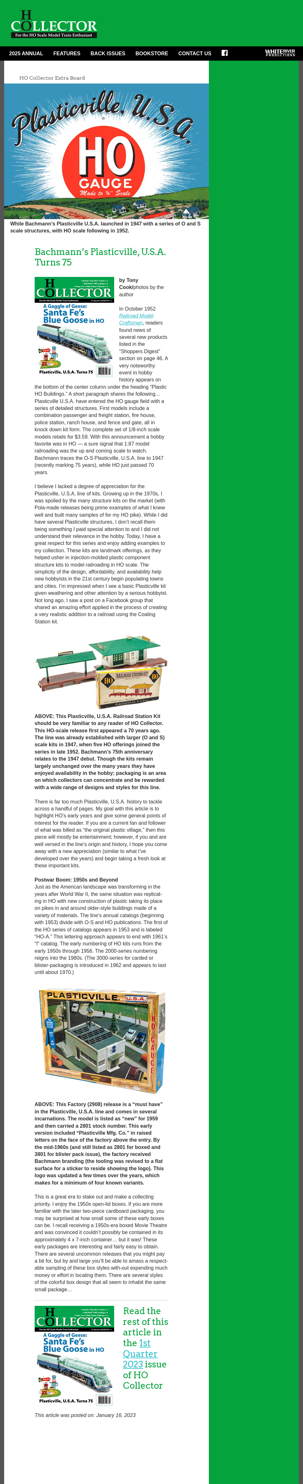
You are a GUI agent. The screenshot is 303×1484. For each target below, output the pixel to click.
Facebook (227, 55)
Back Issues (108, 53)
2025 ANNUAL (26, 53)
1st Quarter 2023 (140, 1354)
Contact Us (194, 53)
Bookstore (151, 53)
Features (66, 53)
